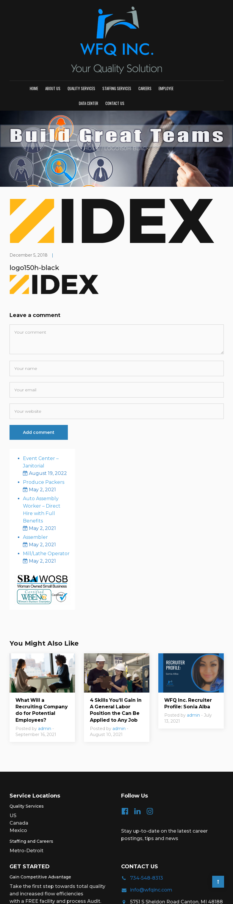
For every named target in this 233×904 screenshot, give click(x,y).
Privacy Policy (112, 895)
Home (34, 43)
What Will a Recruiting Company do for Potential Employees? (41, 665)
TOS (131, 895)
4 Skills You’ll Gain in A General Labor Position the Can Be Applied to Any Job (116, 665)
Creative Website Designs (193, 895)
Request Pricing (35, 868)
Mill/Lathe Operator (46, 508)
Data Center (88, 58)
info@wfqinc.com (151, 845)
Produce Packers (43, 437)
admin (44, 683)
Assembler (35, 492)
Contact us (114, 58)
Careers (144, 43)
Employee (166, 43)
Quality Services (81, 43)
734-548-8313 (146, 833)
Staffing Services (116, 43)
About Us (52, 43)
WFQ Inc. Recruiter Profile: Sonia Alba (188, 658)
